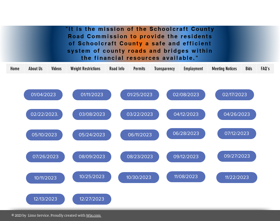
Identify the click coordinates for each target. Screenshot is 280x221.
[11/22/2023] (236, 177)
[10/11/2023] (45, 178)
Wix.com (93, 215)
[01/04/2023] (43, 94)
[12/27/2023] (91, 199)
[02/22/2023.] (44, 114)
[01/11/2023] (91, 94)
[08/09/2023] (91, 156)
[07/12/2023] (236, 133)
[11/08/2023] (186, 176)
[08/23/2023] (139, 156)
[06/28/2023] (186, 133)
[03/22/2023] (139, 114)
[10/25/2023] (91, 176)
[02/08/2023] (186, 94)
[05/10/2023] (44, 134)
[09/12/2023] (186, 156)
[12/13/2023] (45, 199)
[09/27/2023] (236, 156)
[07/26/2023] (45, 156)
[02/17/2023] (234, 94)
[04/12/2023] (186, 114)
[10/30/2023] (138, 177)
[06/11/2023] (139, 134)
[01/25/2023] (139, 94)
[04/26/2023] (236, 114)
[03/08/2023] (91, 114)
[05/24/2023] (91, 134)
